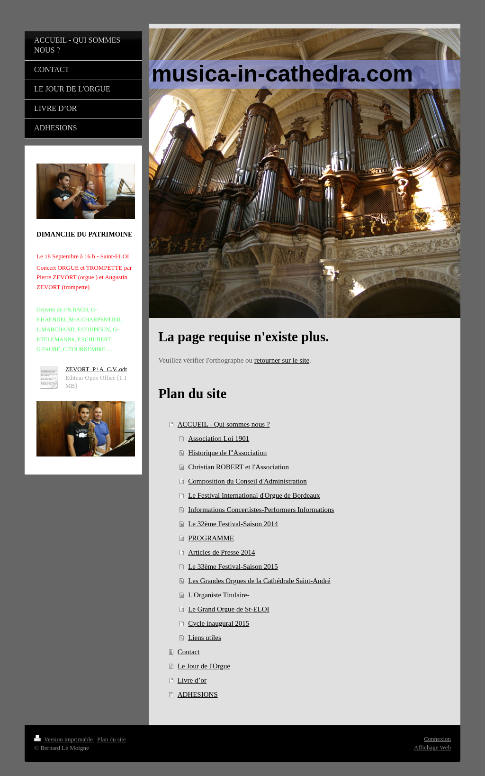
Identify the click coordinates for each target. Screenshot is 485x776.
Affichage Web (432, 747)
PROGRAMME (211, 538)
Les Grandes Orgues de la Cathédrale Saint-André (259, 580)
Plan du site (111, 739)
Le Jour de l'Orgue (204, 666)
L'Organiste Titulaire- (219, 595)
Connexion (437, 738)
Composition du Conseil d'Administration (247, 481)
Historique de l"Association (227, 452)
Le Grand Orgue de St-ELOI (228, 609)
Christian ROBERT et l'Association (238, 467)
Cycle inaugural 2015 (218, 623)
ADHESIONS (198, 694)
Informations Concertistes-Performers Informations (261, 509)
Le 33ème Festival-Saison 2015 (233, 566)
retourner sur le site (281, 360)
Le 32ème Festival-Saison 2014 (233, 524)
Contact (189, 652)
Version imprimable (64, 739)
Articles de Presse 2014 (221, 552)
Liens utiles (204, 637)
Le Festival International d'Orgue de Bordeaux (254, 495)
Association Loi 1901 (218, 438)
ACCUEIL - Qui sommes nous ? (224, 424)
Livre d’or (192, 680)
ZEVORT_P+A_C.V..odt (96, 369)
